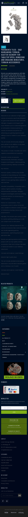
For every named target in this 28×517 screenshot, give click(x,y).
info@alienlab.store (6, 450)
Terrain (4, 357)
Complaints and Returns (8, 481)
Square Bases (6, 349)
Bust (3, 341)
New (3, 335)
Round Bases (6, 352)
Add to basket (18, 101)
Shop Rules (4, 478)
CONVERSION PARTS (6, 457)
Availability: (4, 89)
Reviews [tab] (3, 111)
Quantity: (3, 97)
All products (6, 338)
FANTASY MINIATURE (6, 460)
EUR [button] (19, 3)
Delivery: (3, 91)
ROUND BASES (5, 468)
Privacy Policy (5, 483)
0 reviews (12, 65)
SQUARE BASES (5, 462)
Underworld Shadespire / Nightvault (13, 354)
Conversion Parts (7, 343)
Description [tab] (5, 107)
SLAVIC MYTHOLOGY (6, 465)
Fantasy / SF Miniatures (9, 346)
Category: (3, 94)
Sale (3, 332)
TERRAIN (3, 470)
